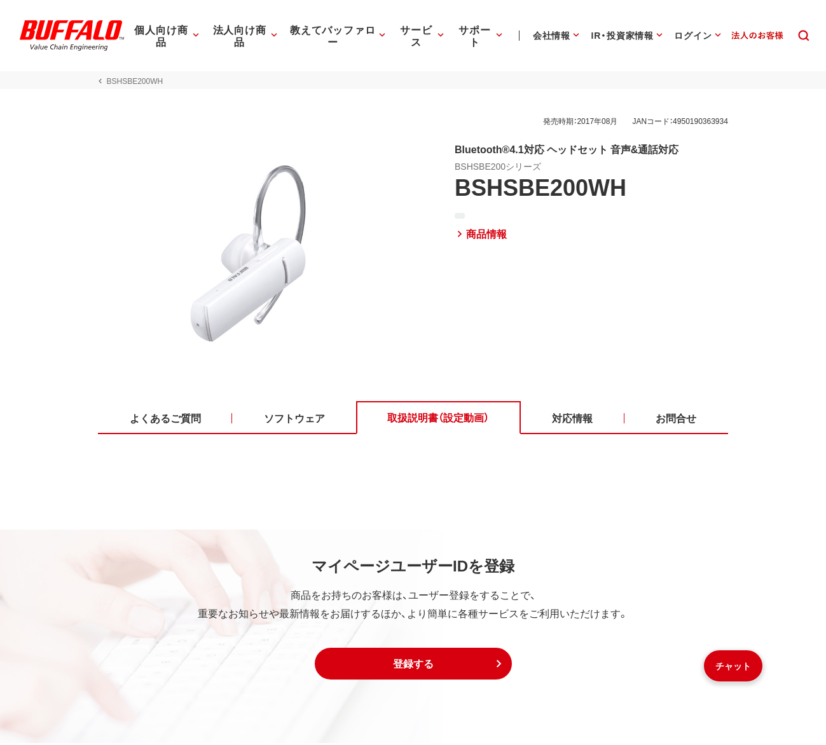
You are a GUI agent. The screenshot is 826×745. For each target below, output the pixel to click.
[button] (413, 665)
